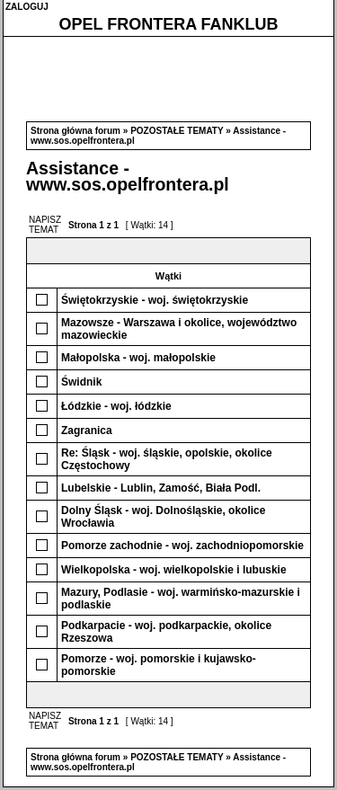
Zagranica (86, 430)
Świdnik (81, 382)
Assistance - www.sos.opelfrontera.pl (127, 176)
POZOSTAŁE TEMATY (176, 131)
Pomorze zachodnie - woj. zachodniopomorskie (182, 545)
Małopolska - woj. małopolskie (138, 357)
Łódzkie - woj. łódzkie (116, 406)
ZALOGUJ (27, 7)
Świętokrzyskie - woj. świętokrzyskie (154, 300)
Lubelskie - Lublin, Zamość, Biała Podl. (161, 488)
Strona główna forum (75, 131)
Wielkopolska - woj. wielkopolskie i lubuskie (174, 570)
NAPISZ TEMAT (45, 225)
